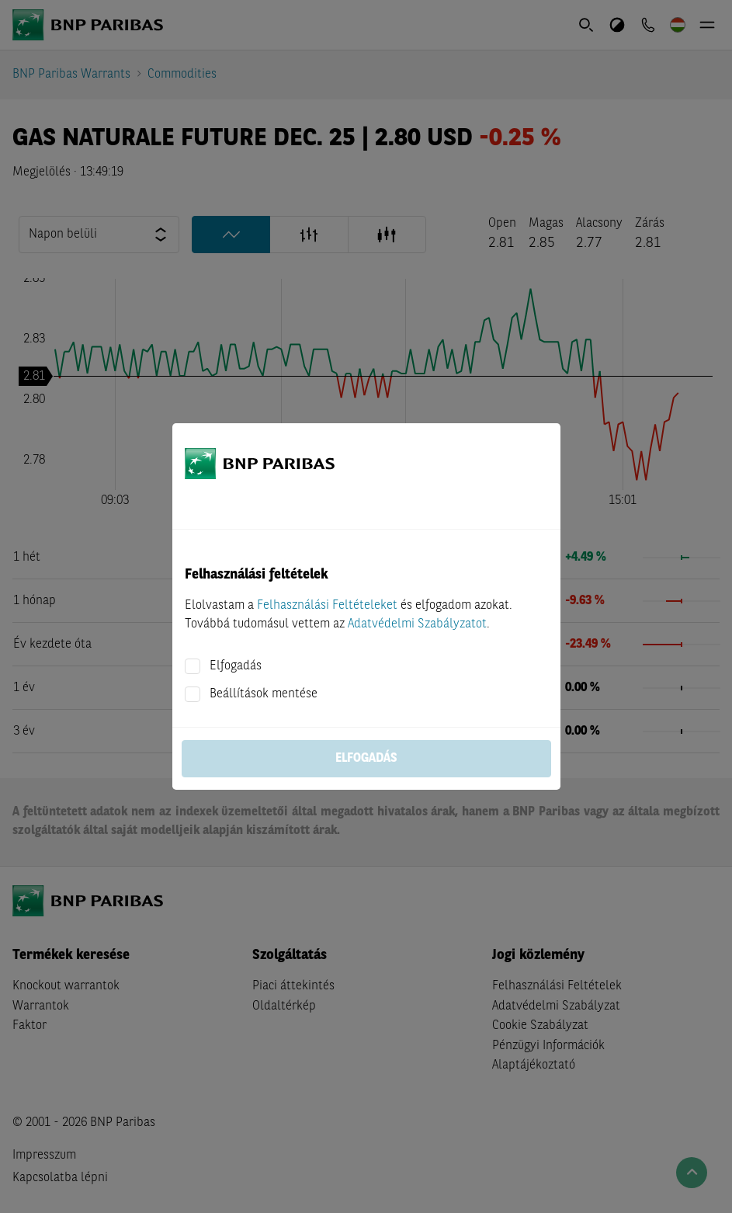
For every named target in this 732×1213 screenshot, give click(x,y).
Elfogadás (236, 666)
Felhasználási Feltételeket (327, 606)
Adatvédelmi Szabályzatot (417, 624)
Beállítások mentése (263, 694)
